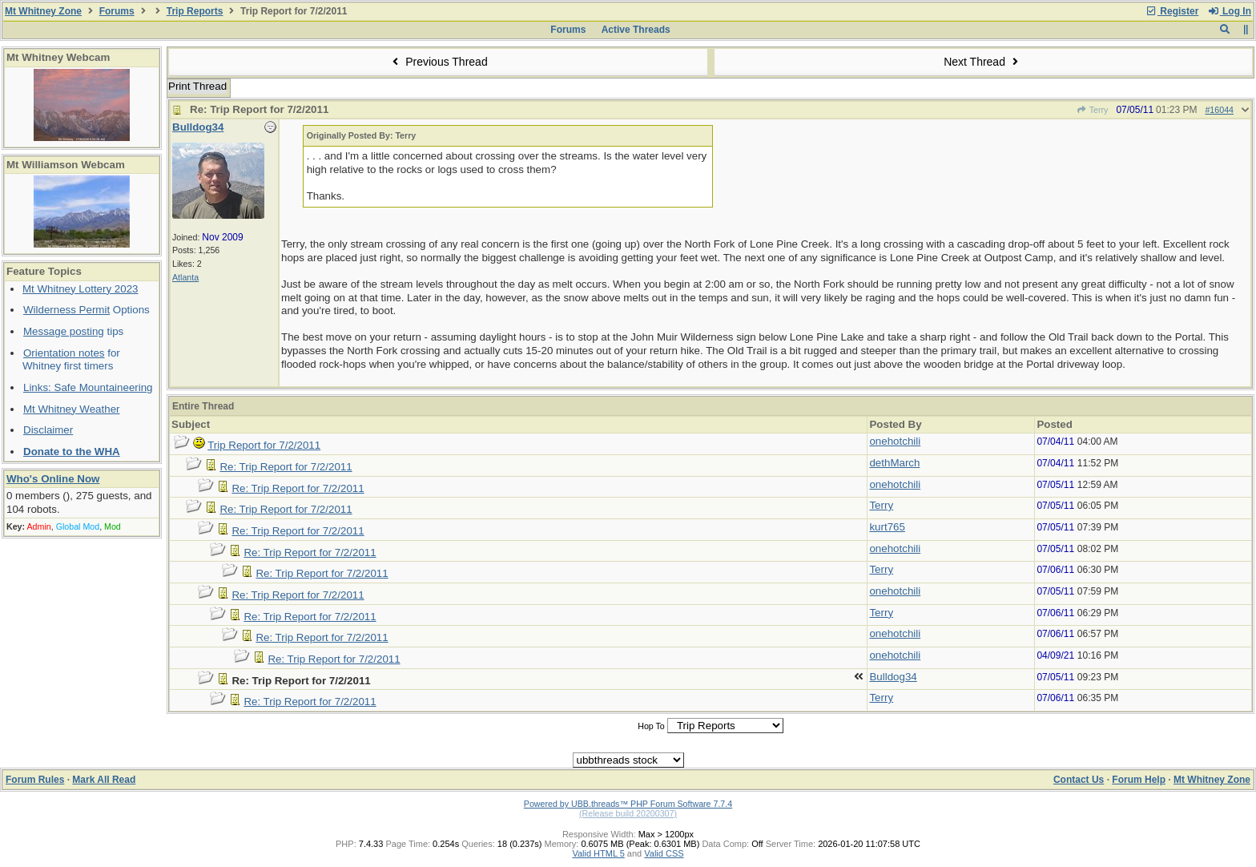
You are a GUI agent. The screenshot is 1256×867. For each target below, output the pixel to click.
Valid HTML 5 (598, 853)
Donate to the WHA (71, 452)
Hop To (651, 726)
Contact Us (1078, 779)
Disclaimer (48, 430)
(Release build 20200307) (628, 813)
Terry (1093, 110)
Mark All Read (103, 779)
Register (1171, 11)
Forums (117, 11)
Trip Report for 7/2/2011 (263, 445)
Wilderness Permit (66, 310)
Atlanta (185, 277)
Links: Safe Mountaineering (88, 387)
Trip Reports (195, 11)
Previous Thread (438, 61)
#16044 (1219, 110)
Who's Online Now (52, 479)
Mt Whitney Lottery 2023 (80, 289)
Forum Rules (35, 779)
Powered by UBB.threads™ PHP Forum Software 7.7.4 (628, 804)
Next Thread (983, 61)
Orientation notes (64, 353)
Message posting (63, 331)
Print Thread (197, 86)
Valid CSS (663, 853)
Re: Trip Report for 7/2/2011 (285, 467)
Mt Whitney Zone (43, 11)
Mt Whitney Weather (71, 409)
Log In (1229, 11)
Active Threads (636, 29)
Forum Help (1138, 779)
